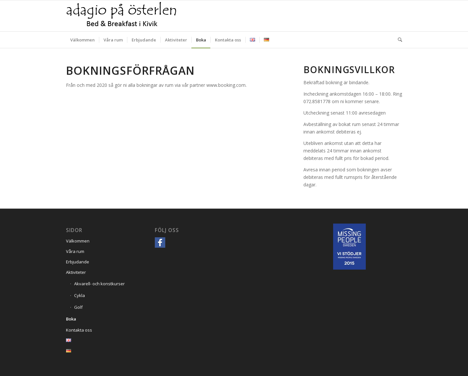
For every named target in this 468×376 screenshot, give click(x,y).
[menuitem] (82, 40)
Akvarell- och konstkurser (99, 284)
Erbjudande (77, 262)
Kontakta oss (79, 330)
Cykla (79, 295)
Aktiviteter (76, 272)
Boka (71, 319)
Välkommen (77, 241)
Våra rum (75, 251)
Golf (78, 307)
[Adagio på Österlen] (121, 15)
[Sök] (398, 40)
